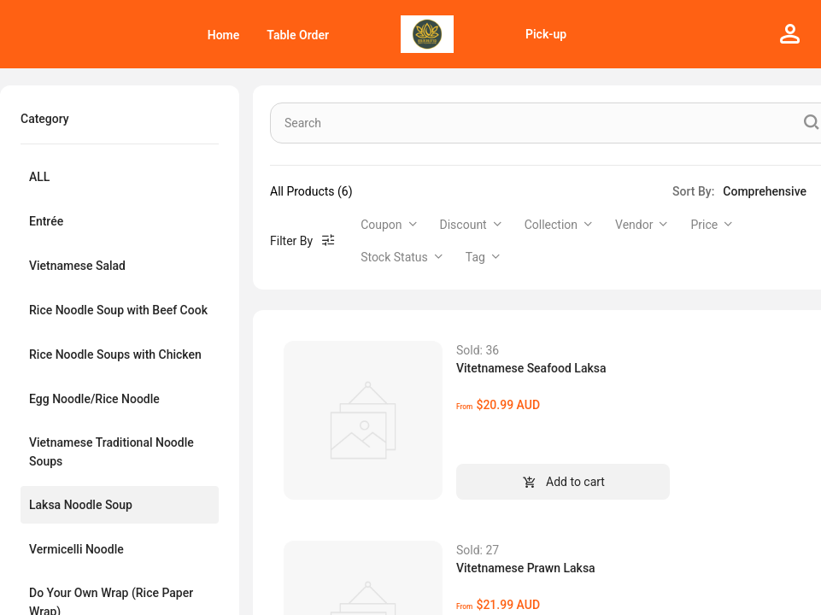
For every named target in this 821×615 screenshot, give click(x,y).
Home (224, 35)
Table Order (298, 35)
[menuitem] (224, 35)
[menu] (171, 34)
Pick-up (545, 34)
